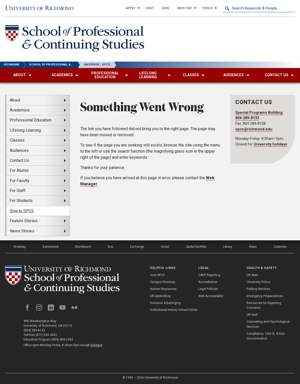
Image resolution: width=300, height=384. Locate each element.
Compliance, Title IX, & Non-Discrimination (266, 336)
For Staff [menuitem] (18, 190)
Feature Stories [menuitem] (23, 220)
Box (110, 247)
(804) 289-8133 (34, 330)
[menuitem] (132, 8)
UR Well (252, 315)
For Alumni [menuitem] (19, 170)
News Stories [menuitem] (22, 231)
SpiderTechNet (196, 247)
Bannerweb (51, 247)
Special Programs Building (259, 112)
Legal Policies (208, 289)
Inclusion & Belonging (165, 303)
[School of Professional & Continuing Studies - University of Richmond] (74, 39)
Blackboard (83, 247)
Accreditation (207, 282)
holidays (96, 345)
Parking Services (258, 289)
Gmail (165, 247)
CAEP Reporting (209, 275)
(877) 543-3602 (46, 335)
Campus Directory (162, 282)
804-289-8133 (247, 118)
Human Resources (163, 289)
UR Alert (252, 275)
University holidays (270, 144)
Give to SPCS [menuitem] (22, 210)
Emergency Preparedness (265, 296)
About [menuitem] (15, 100)
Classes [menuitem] (17, 140)
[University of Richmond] (41, 8)
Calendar (280, 247)
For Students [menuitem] (21, 200)
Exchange (137, 247)
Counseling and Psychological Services (268, 324)
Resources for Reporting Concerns (264, 305)
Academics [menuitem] (20, 110)
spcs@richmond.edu (253, 129)
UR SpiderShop (160, 296)
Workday (20, 247)
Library (227, 247)
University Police (258, 282)
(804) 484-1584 (62, 339)
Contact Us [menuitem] (19, 160)
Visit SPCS (157, 275)
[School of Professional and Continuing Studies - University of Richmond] (62, 279)
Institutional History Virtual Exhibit (174, 310)
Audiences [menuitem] (19, 150)
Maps (253, 247)
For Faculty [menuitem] (19, 180)
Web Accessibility (210, 296)
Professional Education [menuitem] (30, 120)
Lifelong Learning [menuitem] (25, 130)
